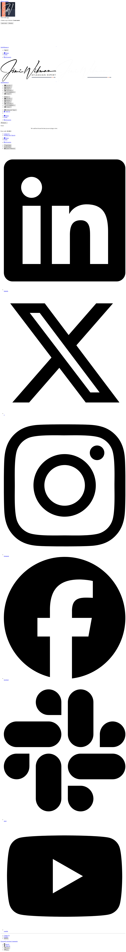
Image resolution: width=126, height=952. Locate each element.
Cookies (6, 937)
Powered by (9, 941)
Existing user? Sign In (9, 135)
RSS (6, 938)
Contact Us (7, 134)
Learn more (4, 23)
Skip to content (4, 1)
